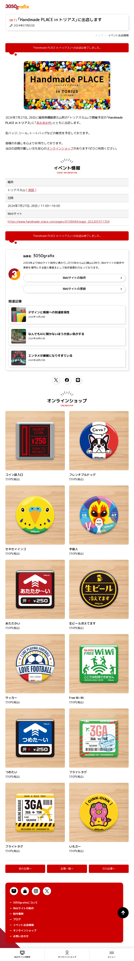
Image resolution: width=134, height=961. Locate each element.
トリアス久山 (16, 190)
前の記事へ (25, 868)
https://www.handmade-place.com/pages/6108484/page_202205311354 (59, 222)
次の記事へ (108, 868)
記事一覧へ (67, 868)
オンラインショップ (60, 148)
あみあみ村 (43, 123)
